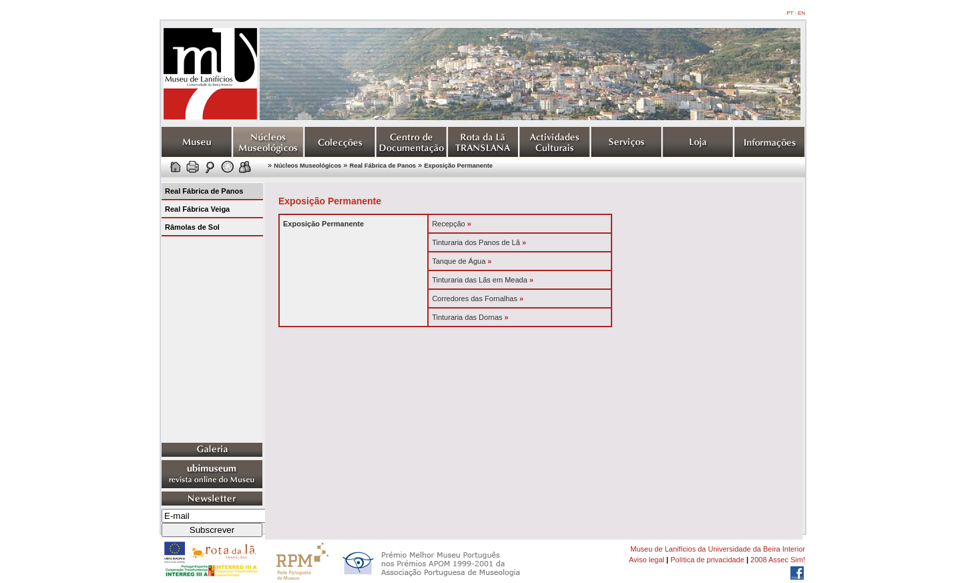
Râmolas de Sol (192, 227)
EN (801, 13)
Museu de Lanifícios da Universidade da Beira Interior (717, 549)
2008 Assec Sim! (777, 560)
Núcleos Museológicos (307, 165)
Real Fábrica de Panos (383, 165)
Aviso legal (646, 560)
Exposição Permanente (458, 165)
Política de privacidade (707, 560)
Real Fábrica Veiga (197, 209)
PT (789, 13)
